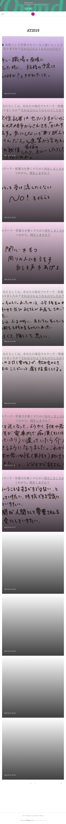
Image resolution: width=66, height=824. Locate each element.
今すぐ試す (28, 8)
